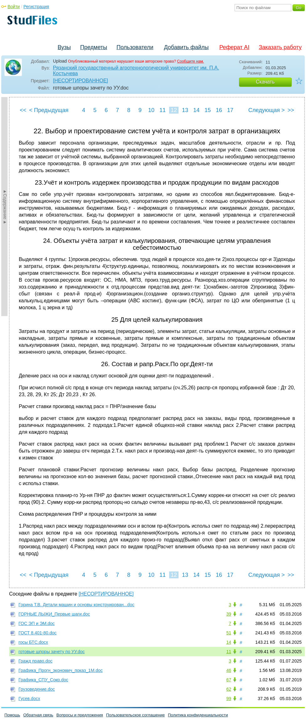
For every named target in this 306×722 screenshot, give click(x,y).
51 (228, 632)
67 (228, 679)
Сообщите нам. (190, 61)
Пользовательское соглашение (135, 715)
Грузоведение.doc (36, 689)
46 (228, 670)
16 (219, 110)
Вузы (64, 47)
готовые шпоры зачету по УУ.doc (51, 651)
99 (228, 698)
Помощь (12, 715)
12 (174, 110)
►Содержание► (5, 206)
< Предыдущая (49, 110)
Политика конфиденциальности (198, 715)
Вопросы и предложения (79, 715)
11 (162, 110)
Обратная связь (38, 715)
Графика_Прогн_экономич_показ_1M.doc (60, 670)
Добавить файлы (186, 47)
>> (291, 110)
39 (228, 614)
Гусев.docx (29, 698)
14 (196, 110)
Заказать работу (280, 47)
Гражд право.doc (35, 660)
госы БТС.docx (33, 642)
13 (185, 110)
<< (23, 110)
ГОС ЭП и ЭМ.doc (36, 623)
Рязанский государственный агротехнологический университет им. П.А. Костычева (136, 70)
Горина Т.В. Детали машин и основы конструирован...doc (76, 604)
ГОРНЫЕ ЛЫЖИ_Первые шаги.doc (54, 614)
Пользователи (135, 47)
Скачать (265, 81)
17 (230, 110)
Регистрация (36, 6)
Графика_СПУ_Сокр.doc (43, 679)
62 (228, 689)
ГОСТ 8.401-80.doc (37, 632)
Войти (14, 6)
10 (151, 110)
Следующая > (266, 110)
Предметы (93, 47)
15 (208, 110)
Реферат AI (234, 47)
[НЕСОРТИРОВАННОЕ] (80, 80)
